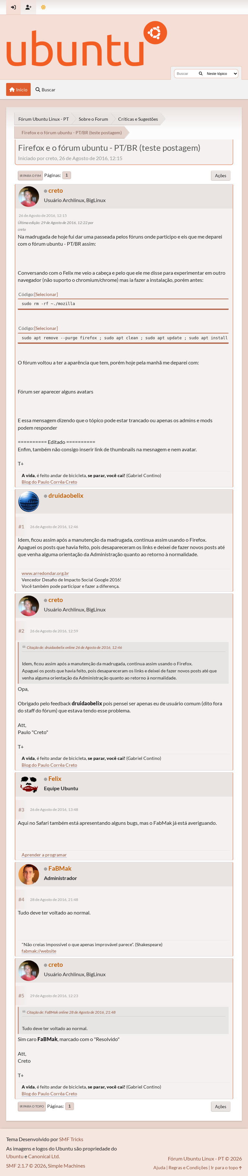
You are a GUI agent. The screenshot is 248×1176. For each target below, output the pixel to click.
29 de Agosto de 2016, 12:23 (54, 996)
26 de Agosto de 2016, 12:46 (54, 527)
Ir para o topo (32, 1106)
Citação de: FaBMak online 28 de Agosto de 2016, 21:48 (71, 1012)
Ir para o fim (30, 176)
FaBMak (59, 868)
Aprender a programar (44, 854)
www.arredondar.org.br (45, 573)
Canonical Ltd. (44, 1156)
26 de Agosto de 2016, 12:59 (54, 631)
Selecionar (46, 294)
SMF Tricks (71, 1139)
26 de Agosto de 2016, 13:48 (54, 809)
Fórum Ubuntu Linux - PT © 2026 (205, 1158)
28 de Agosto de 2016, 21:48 (54, 899)
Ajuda (159, 1167)
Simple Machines (66, 1165)
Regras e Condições (188, 1167)
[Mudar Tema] (43, 7)
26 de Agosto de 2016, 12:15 (43, 215)
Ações (220, 175)
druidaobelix (65, 495)
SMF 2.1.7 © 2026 (26, 1165)
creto (55, 190)
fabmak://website (39, 951)
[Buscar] (201, 73)
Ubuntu (15, 1156)
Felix (54, 778)
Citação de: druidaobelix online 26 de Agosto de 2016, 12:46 (74, 647)
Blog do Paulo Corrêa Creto (49, 482)
